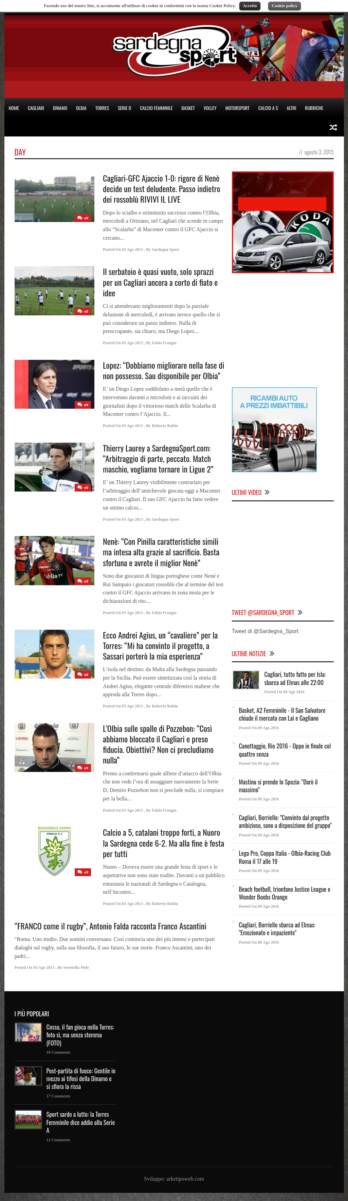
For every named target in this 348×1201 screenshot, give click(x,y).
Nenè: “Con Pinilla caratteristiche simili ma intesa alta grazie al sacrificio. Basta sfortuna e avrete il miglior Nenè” (161, 551)
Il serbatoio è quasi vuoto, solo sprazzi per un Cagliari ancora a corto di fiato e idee (160, 281)
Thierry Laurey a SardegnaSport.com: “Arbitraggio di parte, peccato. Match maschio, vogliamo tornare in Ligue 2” (158, 458)
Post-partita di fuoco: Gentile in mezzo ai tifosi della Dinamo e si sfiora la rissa (81, 1078)
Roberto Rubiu (165, 425)
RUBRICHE (314, 107)
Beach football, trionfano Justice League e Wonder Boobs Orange (285, 893)
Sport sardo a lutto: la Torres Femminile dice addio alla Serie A (81, 1122)
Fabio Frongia (164, 342)
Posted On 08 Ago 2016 (259, 942)
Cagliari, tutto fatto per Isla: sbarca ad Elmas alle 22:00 (295, 678)
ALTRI (291, 107)
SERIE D (124, 107)
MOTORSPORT (237, 107)
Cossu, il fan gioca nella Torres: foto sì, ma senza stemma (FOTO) (80, 1034)
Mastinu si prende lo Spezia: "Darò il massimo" (278, 785)
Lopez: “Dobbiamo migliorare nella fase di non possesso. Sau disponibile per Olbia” (163, 370)
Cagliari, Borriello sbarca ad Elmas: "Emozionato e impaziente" (277, 928)
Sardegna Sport (165, 249)
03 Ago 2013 (132, 249)
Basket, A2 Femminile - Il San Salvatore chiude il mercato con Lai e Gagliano (282, 714)
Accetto (250, 5)
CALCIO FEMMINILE (156, 107)
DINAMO (60, 107)
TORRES (102, 107)
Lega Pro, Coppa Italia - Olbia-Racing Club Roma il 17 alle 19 (285, 857)
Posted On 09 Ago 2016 (284, 691)
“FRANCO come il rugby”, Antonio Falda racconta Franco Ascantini (110, 926)
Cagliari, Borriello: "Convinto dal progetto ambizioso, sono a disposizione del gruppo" (285, 821)
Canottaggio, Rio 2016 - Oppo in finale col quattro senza (285, 749)
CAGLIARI (36, 107)
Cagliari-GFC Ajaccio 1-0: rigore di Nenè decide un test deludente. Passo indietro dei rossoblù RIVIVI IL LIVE (161, 188)
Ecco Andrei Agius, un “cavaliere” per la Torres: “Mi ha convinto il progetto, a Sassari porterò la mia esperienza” (160, 645)
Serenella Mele (76, 967)
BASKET (188, 107)
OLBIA (81, 107)
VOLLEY (210, 107)
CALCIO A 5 (268, 107)
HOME (14, 107)
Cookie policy (284, 5)
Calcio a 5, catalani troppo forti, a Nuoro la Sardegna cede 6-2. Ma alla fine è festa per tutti (163, 842)
